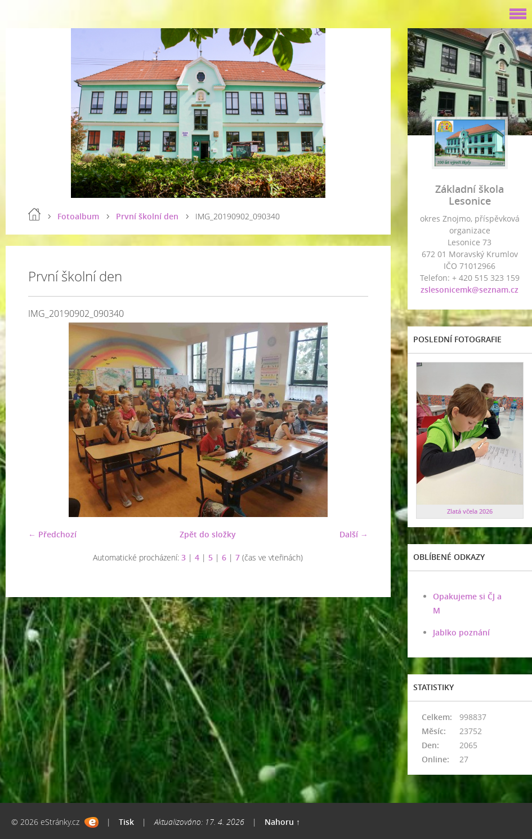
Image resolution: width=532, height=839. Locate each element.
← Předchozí (52, 534)
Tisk (126, 821)
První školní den (147, 216)
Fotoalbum (78, 216)
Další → (353, 534)
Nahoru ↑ (282, 821)
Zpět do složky (208, 534)
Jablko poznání (461, 632)
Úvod (34, 214)
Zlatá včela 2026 (470, 511)
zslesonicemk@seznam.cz (469, 289)
